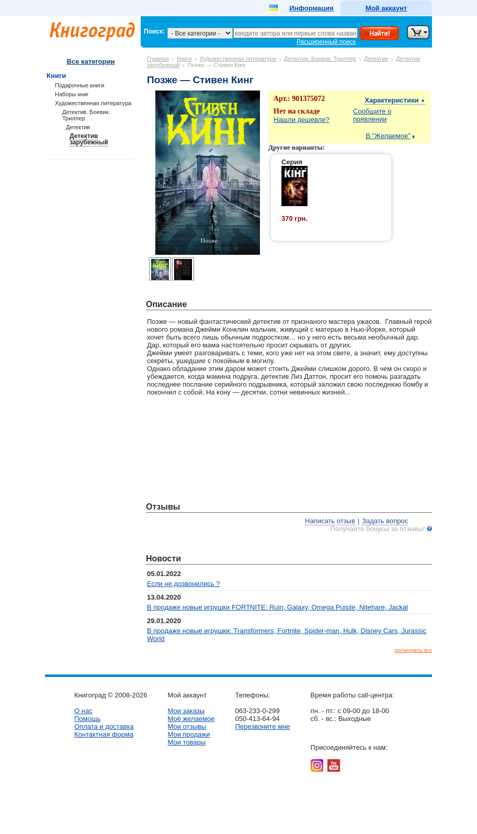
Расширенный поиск (326, 42)
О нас (83, 711)
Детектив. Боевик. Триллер (320, 58)
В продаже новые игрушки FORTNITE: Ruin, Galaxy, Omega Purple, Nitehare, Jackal (277, 607)
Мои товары (186, 742)
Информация (311, 8)
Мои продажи (188, 734)
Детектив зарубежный (89, 139)
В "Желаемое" (388, 136)
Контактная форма (103, 734)
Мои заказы (186, 711)
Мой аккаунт (386, 8)
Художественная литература (238, 58)
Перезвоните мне (262, 726)
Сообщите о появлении (372, 115)
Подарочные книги (79, 85)
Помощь (87, 719)
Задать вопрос (385, 521)
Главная (158, 58)
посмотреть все (413, 650)
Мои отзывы (186, 726)
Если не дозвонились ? (183, 584)
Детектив (376, 58)
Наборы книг (72, 94)
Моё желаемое (190, 719)
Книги (184, 58)
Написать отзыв (330, 521)
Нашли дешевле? (302, 119)
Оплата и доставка (104, 726)
